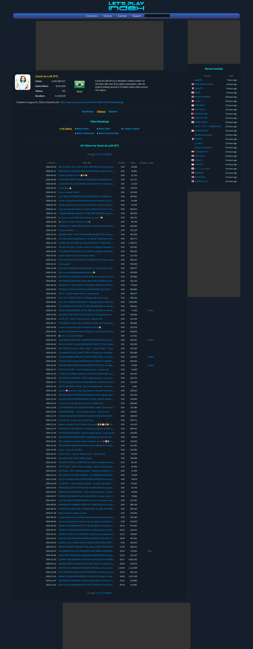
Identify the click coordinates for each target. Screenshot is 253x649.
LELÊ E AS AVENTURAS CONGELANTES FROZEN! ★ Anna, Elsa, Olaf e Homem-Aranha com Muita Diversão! (105, 479)
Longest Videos (131, 129)
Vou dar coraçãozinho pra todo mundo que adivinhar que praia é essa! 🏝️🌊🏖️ (91, 521)
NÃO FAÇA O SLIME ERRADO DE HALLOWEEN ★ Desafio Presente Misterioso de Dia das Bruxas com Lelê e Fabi (107, 585)
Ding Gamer (200, 156)
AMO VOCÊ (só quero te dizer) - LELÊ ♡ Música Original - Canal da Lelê (89, 348)
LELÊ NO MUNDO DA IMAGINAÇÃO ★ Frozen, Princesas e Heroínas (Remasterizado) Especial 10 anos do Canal (106, 500)
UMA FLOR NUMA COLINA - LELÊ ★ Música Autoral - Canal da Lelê (87, 386)
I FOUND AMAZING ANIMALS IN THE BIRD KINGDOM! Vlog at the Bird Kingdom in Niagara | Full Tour (101, 213)
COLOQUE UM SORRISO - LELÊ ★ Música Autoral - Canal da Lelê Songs (90, 378)
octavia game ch (201, 181)
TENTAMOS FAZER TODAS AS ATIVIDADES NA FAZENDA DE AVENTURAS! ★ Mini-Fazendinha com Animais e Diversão (110, 180)
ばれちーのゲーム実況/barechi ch (209, 126)
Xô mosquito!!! (64, 264)
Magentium (199, 173)
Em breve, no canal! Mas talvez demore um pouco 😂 (81, 218)
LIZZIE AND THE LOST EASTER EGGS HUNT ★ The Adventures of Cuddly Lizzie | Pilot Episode (99, 184)
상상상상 (198, 160)
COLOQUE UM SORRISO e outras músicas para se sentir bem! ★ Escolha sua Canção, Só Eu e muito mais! (104, 581)
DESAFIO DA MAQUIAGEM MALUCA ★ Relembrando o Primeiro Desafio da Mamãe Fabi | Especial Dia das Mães (106, 530)
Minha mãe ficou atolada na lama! (72, 513)
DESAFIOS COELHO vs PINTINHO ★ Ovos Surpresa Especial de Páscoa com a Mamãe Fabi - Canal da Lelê (104, 534)
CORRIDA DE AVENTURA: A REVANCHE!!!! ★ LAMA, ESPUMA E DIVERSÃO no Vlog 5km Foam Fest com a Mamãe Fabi (110, 509)
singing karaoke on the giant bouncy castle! (76, 255)
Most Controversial (109, 133)
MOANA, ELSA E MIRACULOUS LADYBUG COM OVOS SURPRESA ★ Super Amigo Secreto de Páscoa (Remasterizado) (110, 543)
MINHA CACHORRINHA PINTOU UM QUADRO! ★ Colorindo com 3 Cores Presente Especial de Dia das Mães (105, 526)
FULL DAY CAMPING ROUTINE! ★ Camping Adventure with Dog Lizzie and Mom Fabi (94, 302)
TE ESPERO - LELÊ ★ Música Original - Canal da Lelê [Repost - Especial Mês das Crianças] (97, 483)
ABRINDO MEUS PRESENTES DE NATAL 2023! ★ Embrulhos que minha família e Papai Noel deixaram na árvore (106, 564)
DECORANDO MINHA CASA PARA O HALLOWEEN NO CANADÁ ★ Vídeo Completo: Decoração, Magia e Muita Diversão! (110, 445)
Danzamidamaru (201, 130)
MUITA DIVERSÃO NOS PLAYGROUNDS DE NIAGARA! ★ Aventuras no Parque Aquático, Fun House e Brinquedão (107, 382)
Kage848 (198, 80)
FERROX (198, 139)
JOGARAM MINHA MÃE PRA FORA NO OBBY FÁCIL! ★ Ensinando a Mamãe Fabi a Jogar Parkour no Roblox (104, 357)
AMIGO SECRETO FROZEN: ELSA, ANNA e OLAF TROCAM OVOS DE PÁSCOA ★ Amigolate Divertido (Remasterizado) (109, 547)
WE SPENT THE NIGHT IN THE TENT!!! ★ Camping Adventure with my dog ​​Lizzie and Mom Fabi (99, 315)
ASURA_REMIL (201, 122)
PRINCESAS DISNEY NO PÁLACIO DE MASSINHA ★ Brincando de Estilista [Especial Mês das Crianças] (103, 488)
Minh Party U (200, 109)
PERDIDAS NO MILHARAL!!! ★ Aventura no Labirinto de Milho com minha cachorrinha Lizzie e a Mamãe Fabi (104, 429)
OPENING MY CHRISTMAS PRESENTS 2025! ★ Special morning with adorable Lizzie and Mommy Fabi (102, 226)
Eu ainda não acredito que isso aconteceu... (77, 420)
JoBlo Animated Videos (204, 84)
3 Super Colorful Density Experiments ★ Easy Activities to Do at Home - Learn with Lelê (95, 201)
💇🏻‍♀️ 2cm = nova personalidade (71, 336)
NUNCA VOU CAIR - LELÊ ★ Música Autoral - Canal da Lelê (84, 369)
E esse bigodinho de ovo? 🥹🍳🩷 (73, 175)
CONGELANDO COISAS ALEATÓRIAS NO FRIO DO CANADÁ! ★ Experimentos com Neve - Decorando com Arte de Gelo (109, 361)
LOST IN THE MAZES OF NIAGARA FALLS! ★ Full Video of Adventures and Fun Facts (95, 268)
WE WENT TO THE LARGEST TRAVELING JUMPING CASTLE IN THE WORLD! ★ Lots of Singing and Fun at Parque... (109, 285)
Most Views (83, 129)
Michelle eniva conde (203, 135)
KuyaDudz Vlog (201, 114)
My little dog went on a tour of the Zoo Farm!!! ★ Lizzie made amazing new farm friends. (95, 205)
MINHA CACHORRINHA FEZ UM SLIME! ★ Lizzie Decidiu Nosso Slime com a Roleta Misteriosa (98, 331)
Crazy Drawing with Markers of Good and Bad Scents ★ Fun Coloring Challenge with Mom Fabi (98, 209)
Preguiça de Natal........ (68, 230)
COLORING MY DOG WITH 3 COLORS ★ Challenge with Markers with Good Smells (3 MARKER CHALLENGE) (105, 251)
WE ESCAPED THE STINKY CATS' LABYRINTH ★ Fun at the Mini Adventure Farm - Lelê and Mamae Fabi (103, 167)
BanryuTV (199, 88)
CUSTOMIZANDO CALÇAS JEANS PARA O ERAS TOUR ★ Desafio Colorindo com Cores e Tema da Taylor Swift (106, 407)
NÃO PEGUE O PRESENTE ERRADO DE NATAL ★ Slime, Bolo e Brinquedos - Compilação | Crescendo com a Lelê (107, 568)
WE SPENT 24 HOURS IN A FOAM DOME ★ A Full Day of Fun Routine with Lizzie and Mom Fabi (99, 277)
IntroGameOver (201, 152)
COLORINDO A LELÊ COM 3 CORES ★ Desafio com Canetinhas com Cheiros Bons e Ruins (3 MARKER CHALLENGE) (109, 353)
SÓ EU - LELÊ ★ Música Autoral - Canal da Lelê (79, 293)
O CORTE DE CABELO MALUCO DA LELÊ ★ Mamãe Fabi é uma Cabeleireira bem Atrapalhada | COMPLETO (105, 374)
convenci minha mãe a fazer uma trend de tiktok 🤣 (80, 327)
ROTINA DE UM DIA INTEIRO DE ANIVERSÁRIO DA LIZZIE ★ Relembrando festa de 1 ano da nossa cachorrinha (106, 289)
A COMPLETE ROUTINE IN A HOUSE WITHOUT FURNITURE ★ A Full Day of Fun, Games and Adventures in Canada (108, 243)
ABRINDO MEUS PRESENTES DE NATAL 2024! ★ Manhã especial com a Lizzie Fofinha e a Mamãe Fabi (103, 395)
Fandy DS (199, 164)
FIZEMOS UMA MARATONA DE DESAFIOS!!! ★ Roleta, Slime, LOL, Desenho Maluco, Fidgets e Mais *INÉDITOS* (106, 496)
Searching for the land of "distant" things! (75, 458)
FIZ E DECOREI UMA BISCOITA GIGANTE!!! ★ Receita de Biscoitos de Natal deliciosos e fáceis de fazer (102, 572)
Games (113, 111)
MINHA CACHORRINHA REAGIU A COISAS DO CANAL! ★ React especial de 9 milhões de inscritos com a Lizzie (106, 576)
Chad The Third (201, 118)
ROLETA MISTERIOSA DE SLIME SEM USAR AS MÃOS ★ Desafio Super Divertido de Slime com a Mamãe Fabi (106, 281)
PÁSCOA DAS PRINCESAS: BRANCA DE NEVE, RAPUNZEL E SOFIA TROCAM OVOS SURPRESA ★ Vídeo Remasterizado (111, 538)
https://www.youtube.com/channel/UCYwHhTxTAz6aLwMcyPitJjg (91, 102)
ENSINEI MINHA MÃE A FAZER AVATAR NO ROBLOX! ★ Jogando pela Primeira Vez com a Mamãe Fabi (102, 365)
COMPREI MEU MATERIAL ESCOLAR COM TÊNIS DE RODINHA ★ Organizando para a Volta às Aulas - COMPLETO (108, 559)
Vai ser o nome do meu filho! (70, 450)
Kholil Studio (200, 105)
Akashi (197, 92)
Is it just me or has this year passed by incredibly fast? (81, 403)
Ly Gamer (199, 143)
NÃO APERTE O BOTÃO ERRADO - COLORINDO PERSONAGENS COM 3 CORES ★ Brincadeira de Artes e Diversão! (109, 475)
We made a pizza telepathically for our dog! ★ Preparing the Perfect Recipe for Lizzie (94, 239)
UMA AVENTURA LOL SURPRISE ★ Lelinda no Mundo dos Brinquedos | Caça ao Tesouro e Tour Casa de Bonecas (106, 462)
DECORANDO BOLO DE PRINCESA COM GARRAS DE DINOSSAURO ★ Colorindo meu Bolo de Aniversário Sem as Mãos (110, 551)
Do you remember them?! (69, 192)
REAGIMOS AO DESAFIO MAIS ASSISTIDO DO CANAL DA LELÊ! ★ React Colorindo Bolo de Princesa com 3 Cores (107, 171)
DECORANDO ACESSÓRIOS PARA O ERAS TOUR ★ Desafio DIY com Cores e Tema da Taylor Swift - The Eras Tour (108, 399)
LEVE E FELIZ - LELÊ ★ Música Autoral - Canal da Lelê (82, 454)
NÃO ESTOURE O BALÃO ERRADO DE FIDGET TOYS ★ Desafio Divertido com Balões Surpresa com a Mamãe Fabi (108, 344)
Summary (88, 111)
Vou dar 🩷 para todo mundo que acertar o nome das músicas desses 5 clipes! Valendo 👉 (96, 391)
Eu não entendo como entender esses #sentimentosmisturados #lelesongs (89, 517)
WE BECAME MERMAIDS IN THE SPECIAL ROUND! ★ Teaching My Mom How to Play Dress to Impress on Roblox (107, 310)
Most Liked (104, 129)
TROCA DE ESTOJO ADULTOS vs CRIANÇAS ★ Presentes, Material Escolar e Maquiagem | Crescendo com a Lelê (107, 260)
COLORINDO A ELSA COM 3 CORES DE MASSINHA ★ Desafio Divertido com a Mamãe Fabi (98, 306)
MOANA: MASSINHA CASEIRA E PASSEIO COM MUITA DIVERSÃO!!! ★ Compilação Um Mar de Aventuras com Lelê (108, 416)
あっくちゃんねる (202, 168)
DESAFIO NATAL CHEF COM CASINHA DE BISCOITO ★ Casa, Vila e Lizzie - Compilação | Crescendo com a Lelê (106, 234)
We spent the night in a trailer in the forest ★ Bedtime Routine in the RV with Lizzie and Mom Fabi (99, 247)
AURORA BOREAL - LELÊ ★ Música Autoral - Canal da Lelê (84, 412)
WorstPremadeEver (203, 97)
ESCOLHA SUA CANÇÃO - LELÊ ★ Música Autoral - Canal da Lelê (86, 433)
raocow (198, 101)
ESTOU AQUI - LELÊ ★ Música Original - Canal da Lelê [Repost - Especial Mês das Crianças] (97, 467)
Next (109, 154)
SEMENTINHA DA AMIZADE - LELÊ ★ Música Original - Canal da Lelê (88, 492)
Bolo (150, 551)
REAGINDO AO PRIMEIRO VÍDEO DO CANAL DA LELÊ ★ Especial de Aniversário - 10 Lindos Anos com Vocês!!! (106, 505)
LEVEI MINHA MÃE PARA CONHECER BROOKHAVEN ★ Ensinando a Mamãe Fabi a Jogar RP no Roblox (103, 340)
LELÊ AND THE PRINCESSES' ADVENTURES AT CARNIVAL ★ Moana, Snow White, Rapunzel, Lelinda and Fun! (106, 196)
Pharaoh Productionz (203, 148)
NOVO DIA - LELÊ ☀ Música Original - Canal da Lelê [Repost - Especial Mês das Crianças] (96, 471)
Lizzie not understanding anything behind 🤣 (77, 272)
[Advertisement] (100, 45)
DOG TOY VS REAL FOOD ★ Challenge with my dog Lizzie (83, 298)
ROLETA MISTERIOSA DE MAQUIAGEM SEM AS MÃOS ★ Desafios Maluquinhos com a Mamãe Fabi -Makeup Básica (108, 555)
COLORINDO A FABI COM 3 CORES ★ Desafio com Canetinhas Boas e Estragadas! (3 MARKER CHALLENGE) (105, 323)
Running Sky (200, 177)
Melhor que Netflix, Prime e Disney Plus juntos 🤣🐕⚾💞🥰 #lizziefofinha (89, 424)
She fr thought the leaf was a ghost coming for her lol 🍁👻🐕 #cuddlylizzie (90, 441)
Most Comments (85, 133)
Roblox (151, 310)
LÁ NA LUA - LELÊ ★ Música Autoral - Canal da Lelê (80, 319)
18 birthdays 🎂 (65, 188)
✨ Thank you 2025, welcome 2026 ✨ (74, 222)
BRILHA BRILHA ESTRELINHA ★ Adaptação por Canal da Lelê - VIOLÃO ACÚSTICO (94, 437)
